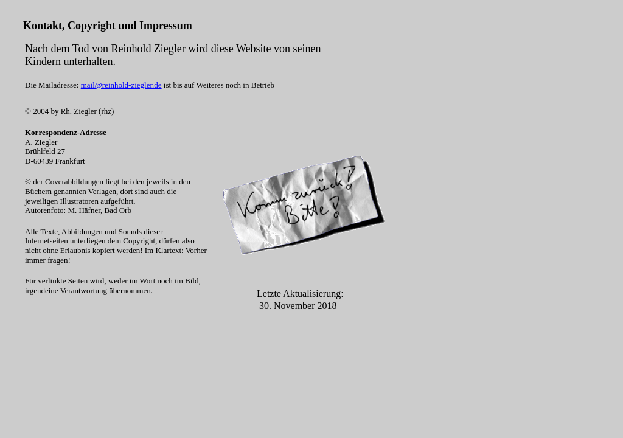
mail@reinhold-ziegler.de (121, 84)
